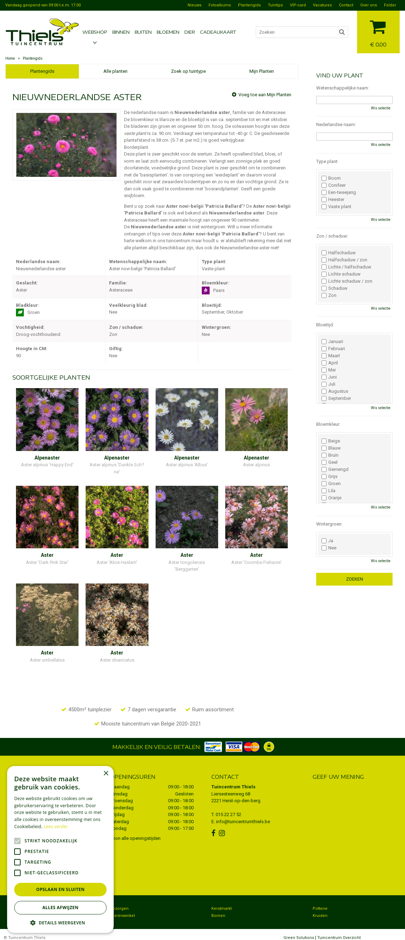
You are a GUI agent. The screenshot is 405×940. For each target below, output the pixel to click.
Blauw (331, 448)
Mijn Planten (261, 71)
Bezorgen (119, 902)
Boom (331, 178)
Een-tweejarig (339, 192)
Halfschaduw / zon (344, 259)
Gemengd (335, 469)
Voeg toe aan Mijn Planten (264, 94)
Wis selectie (380, 108)
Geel (330, 462)
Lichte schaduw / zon (347, 281)
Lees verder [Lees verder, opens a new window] (56, 827)
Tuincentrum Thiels (233, 780)
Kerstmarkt (221, 902)
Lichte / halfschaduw (346, 267)
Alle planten (115, 71)
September (336, 398)
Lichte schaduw (341, 274)
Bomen (218, 909)
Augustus (335, 391)
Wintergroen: (329, 524)
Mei (329, 370)
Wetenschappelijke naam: (342, 88)
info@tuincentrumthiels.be (243, 814)
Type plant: (327, 161)
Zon (329, 295)
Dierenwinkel (122, 909)
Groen (331, 483)
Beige (331, 441)
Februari (333, 348)
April (330, 362)
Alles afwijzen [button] (60, 907)
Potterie (320, 902)
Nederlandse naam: (336, 124)
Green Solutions (299, 931)
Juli (328, 384)
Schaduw (334, 288)
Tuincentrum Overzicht (339, 931)
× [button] (105, 773)
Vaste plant (336, 206)
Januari (332, 341)
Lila (328, 490)
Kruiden (320, 909)
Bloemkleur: (328, 424)
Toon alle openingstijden (135, 831)
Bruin (330, 455)
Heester (333, 199)
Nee (329, 547)
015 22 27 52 (228, 807)
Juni (329, 377)
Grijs (330, 476)
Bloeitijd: (325, 324)
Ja (327, 540)
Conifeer (334, 185)
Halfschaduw (339, 252)
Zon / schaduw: (332, 236)
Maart (331, 355)
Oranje (331, 497)
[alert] (60, 849)
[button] (60, 922)
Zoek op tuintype (188, 71)
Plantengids (42, 71)
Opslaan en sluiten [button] (60, 889)
